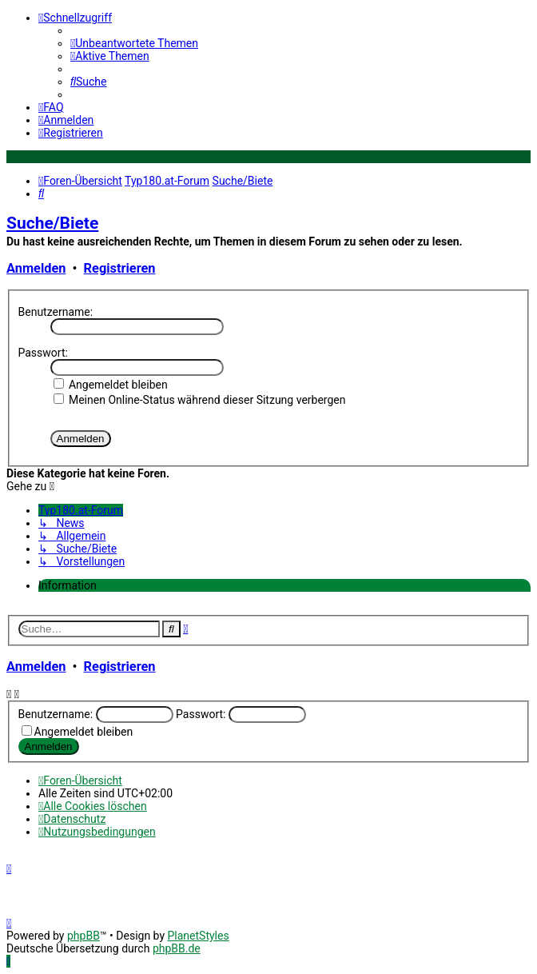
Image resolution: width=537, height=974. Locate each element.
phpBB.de (177, 948)
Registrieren (120, 268)
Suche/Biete (52, 223)
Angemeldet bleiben (111, 384)
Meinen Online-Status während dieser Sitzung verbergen (200, 399)
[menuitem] (134, 43)
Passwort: (43, 352)
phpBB (83, 935)
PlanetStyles (198, 935)
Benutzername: (55, 311)
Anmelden (36, 268)
